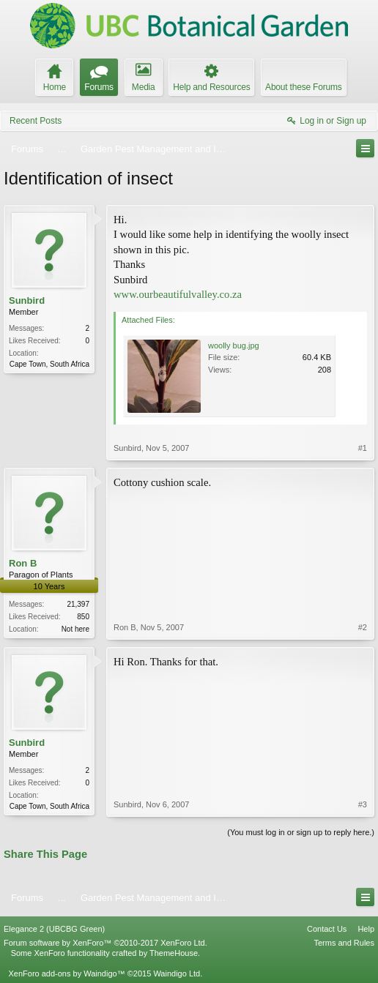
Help (365, 928)
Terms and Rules (344, 942)
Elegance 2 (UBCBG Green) (54, 928)
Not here (75, 629)
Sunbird (27, 300)
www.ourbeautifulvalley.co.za (178, 294)
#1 (362, 448)
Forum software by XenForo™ (105, 942)
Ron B (23, 563)
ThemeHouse (173, 953)
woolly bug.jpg (233, 345)
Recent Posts (36, 121)
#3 (362, 804)
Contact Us (326, 928)
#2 (362, 627)
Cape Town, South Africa (49, 364)
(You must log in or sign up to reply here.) (300, 832)
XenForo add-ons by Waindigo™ (66, 973)
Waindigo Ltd (176, 973)
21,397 (78, 604)
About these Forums (303, 87)
